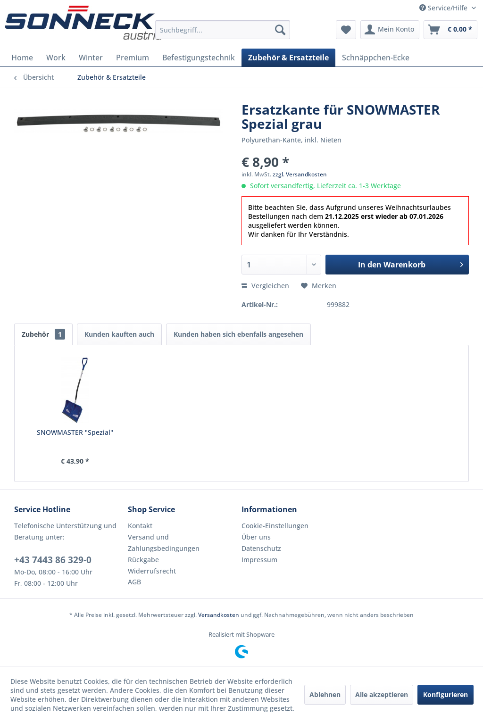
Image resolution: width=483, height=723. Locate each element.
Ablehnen (325, 694)
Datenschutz (261, 548)
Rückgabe (143, 559)
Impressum (259, 559)
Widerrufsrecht (152, 570)
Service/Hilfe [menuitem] (444, 7)
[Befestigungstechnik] (199, 57)
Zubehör (43, 334)
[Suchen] (280, 29)
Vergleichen (265, 285)
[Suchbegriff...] (223, 29)
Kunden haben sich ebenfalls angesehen (238, 334)
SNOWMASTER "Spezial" (75, 432)
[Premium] (132, 57)
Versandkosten (218, 615)
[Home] (22, 57)
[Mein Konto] (389, 29)
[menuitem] (223, 29)
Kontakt (140, 525)
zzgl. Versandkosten (300, 174)
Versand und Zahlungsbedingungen (164, 542)
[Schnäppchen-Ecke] (375, 57)
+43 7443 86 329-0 (53, 560)
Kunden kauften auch (119, 334)
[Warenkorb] (450, 29)
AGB (134, 581)
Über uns (256, 536)
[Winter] (90, 57)
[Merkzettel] (346, 29)
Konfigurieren (445, 694)
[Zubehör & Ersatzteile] (288, 57)
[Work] (56, 57)
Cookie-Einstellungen (275, 525)
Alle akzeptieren (381, 694)
